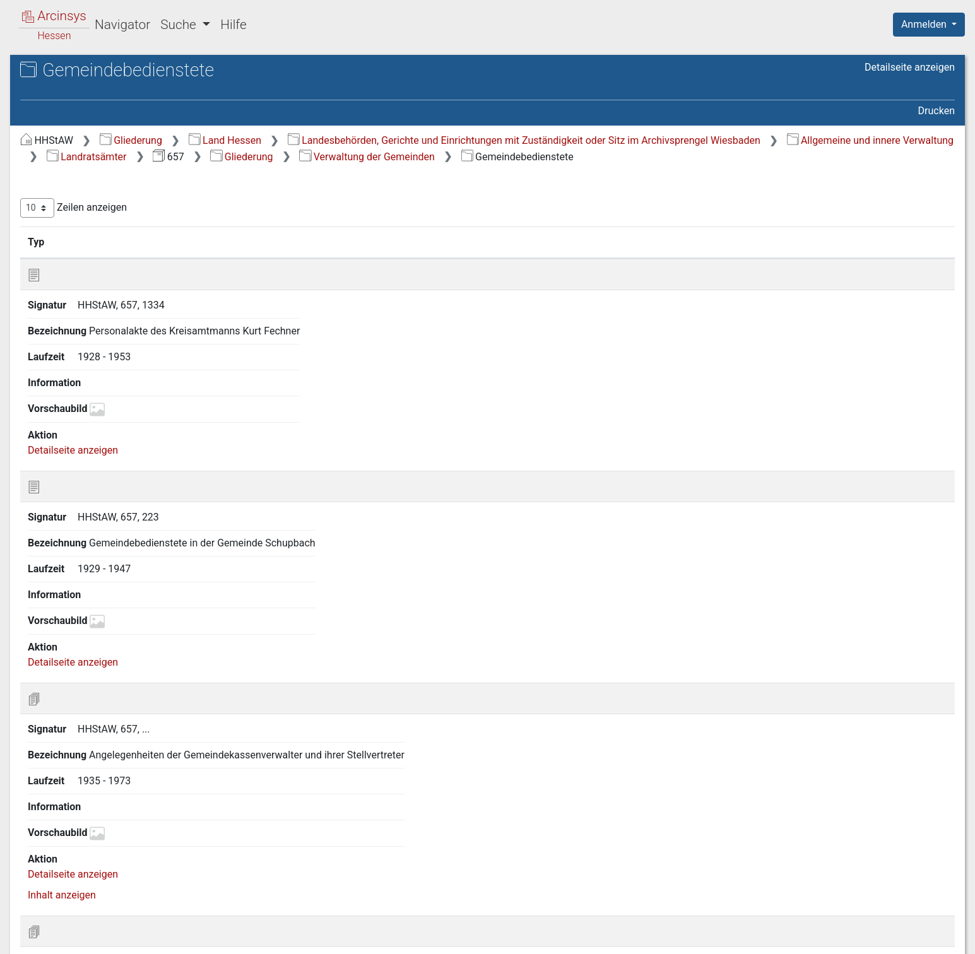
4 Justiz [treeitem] (61, 393)
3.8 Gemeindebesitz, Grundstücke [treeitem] (100, 369)
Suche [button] (179, 24)
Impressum (933, 937)
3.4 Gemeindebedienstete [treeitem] (112, 299)
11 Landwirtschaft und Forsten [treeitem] (112, 547)
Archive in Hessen (70, 72)
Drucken (936, 111)
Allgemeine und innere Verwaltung (841, 157)
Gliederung (343, 140)
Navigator (122, 24)
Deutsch (76, 928)
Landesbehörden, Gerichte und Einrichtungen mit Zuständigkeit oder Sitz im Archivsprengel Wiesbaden (495, 157)
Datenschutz (743, 937)
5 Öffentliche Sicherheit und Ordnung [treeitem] (105, 415)
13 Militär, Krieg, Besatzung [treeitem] (104, 593)
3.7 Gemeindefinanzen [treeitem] (105, 346)
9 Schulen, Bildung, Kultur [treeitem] (100, 516)
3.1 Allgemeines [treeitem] (91, 207)
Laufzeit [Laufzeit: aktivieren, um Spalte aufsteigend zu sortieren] (671, 258)
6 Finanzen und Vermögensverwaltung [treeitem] (85, 446)
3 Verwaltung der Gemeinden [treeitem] (108, 192)
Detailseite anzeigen (910, 67)
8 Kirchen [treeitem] (64, 500)
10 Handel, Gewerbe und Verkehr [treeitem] (116, 531)
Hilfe (233, 24)
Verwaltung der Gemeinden (579, 173)
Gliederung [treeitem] (54, 146)
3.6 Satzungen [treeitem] (87, 331)
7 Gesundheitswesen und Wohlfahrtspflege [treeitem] (100, 476)
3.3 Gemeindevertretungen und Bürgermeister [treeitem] (124, 276)
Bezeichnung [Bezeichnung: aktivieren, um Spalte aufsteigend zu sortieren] (400, 258)
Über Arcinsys (649, 937)
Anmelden (925, 24)
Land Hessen (437, 140)
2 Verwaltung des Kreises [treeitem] (100, 176)
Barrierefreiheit (840, 937)
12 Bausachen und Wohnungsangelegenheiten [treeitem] (96, 569)
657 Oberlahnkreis (96, 111)
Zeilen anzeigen (285, 224)
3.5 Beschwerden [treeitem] (93, 315)
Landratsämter (299, 173)
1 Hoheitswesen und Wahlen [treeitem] (107, 161)
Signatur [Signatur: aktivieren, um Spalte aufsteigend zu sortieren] (306, 258)
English (29, 928)
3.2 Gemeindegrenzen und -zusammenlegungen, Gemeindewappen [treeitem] (116, 237)
